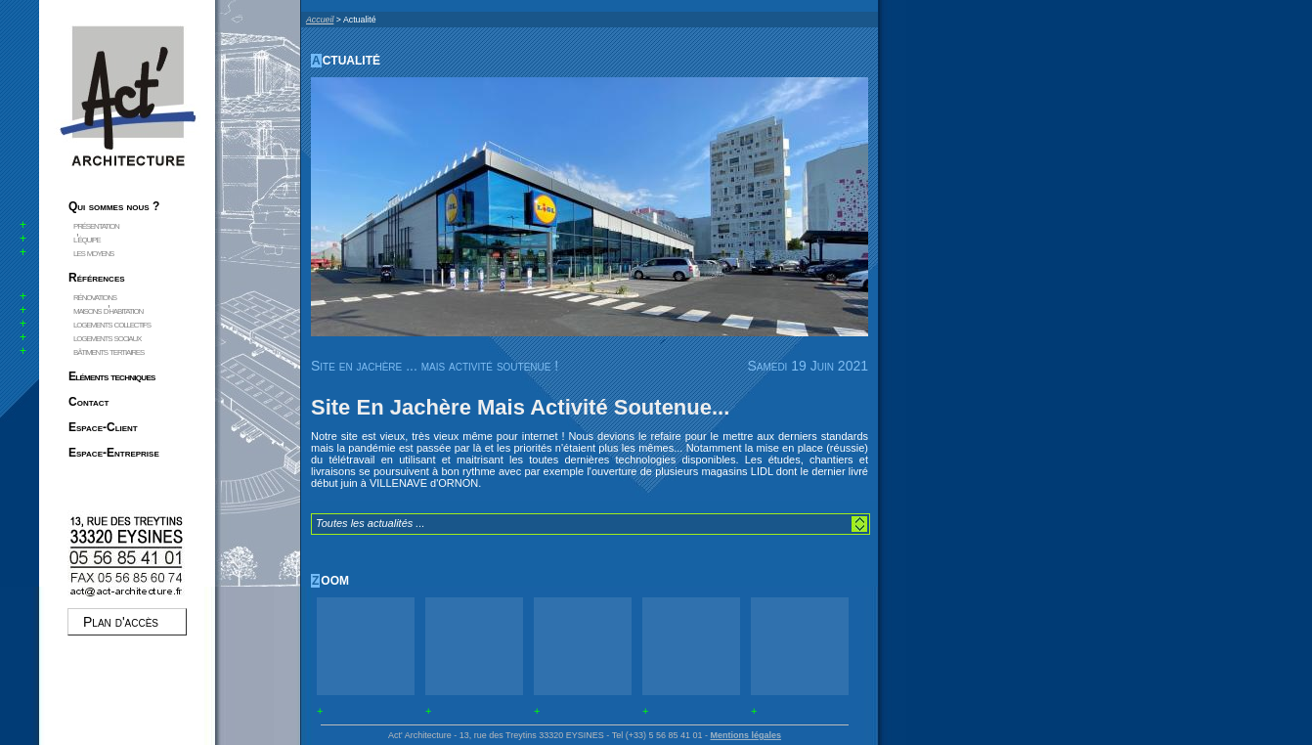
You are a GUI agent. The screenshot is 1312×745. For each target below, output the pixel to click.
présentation (96, 225)
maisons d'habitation (108, 310)
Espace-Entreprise (113, 453)
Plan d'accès (120, 622)
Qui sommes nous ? (113, 206)
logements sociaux (107, 337)
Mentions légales (745, 735)
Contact (88, 402)
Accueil (319, 19)
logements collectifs (112, 323)
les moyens (93, 252)
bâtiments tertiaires (108, 351)
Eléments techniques (111, 376)
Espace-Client (103, 427)
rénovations (94, 296)
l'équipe (86, 238)
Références (96, 278)
